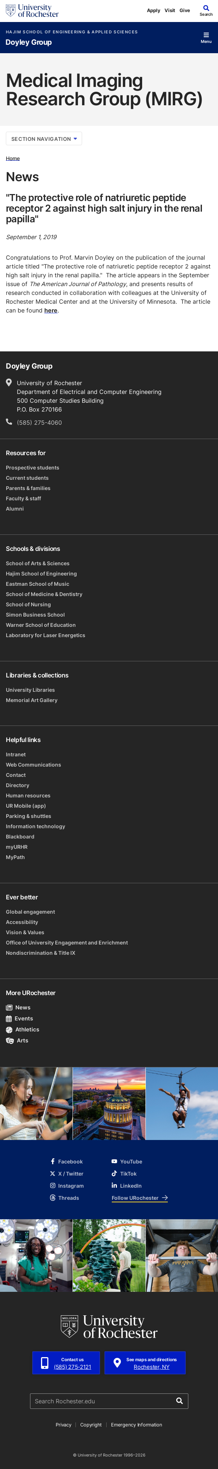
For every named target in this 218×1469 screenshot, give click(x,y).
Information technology (35, 826)
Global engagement (30, 911)
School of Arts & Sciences (38, 563)
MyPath (15, 857)
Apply (153, 10)
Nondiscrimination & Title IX (40, 952)
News (18, 1007)
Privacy (63, 1424)
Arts (17, 1040)
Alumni (15, 508)
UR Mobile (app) (26, 805)
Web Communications (33, 764)
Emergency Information (136, 1424)
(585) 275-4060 (39, 423)
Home (13, 157)
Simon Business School (35, 614)
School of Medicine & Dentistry (44, 594)
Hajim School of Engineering (41, 573)
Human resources (28, 795)
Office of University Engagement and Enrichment (67, 942)
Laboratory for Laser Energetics (45, 635)
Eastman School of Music (37, 583)
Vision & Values (25, 932)
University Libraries (30, 689)
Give (185, 10)
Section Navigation (44, 138)
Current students (27, 477)
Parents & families (28, 488)
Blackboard (20, 836)
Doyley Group (28, 42)
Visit (170, 10)
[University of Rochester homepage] (32, 10)
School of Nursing (28, 604)
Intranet (16, 754)
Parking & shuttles (28, 815)
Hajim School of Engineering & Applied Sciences (72, 32)
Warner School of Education (41, 624)
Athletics (22, 1029)
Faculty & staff (23, 498)
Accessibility (22, 921)
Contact (16, 774)
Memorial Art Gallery (32, 700)
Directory (17, 785)
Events (19, 1018)
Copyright (91, 1424)
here (51, 310)
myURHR (16, 846)
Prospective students (32, 467)
